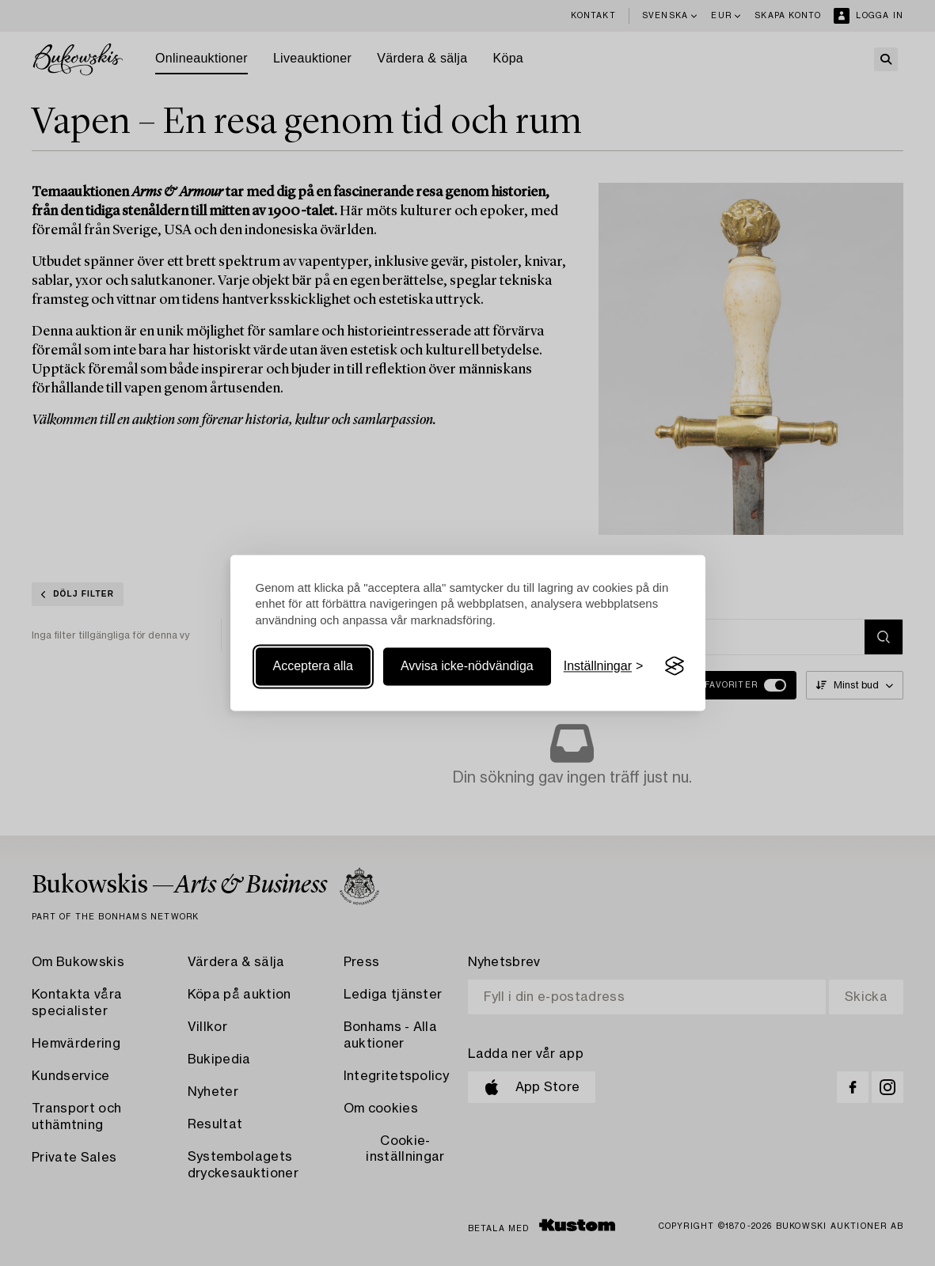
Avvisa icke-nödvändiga (467, 666)
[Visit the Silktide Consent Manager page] (675, 666)
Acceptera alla (313, 666)
